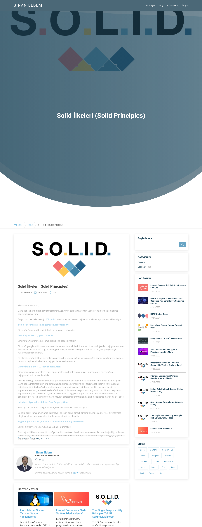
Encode (168, 455)
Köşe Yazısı (169, 461)
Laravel (143, 467)
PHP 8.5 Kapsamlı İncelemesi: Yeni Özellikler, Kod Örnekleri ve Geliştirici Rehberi (167, 301)
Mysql (153, 467)
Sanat (173, 467)
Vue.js (151, 473)
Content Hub (167, 450)
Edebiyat (144, 266)
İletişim (185, 5)
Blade (142, 450)
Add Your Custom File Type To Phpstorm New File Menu (163, 350)
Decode (143, 455)
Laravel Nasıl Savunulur (161, 428)
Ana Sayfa (150, 5)
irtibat (75, 472)
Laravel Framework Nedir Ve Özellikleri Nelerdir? (71, 512)
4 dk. (55, 292)
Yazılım (143, 262)
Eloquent (156, 455)
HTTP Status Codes (159, 314)
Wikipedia (50, 325)
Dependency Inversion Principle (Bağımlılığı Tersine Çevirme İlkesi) (166, 364)
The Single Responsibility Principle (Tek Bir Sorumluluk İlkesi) (107, 513)
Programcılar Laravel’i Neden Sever (166, 338)
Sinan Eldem (26, 292)
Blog (161, 5)
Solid (142, 473)
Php (163, 467)
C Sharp (153, 450)
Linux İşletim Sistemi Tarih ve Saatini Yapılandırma (32, 513)
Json (157, 461)
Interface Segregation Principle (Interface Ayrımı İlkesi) (164, 377)
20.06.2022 (42, 292)
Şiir (161, 473)
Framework (145, 461)
